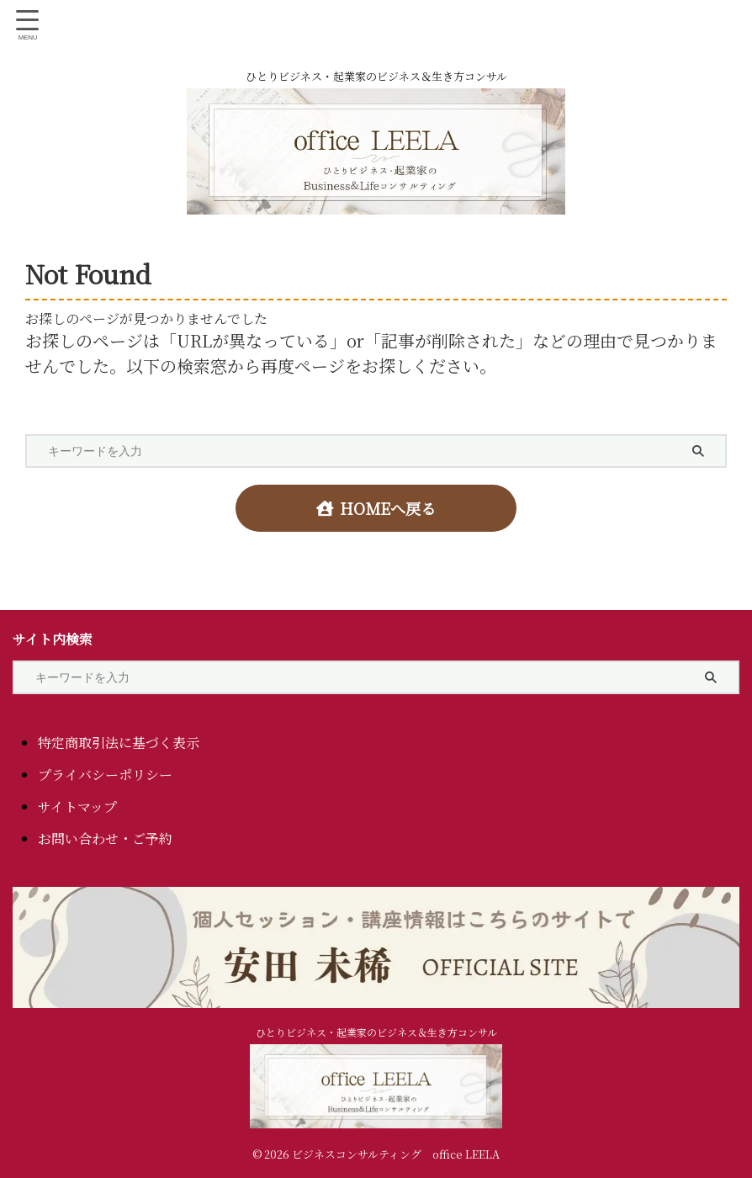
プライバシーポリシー (105, 773)
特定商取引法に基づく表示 (118, 741)
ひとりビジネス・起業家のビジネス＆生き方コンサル (376, 1031)
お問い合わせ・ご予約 (105, 837)
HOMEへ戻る (376, 508)
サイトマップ (77, 805)
